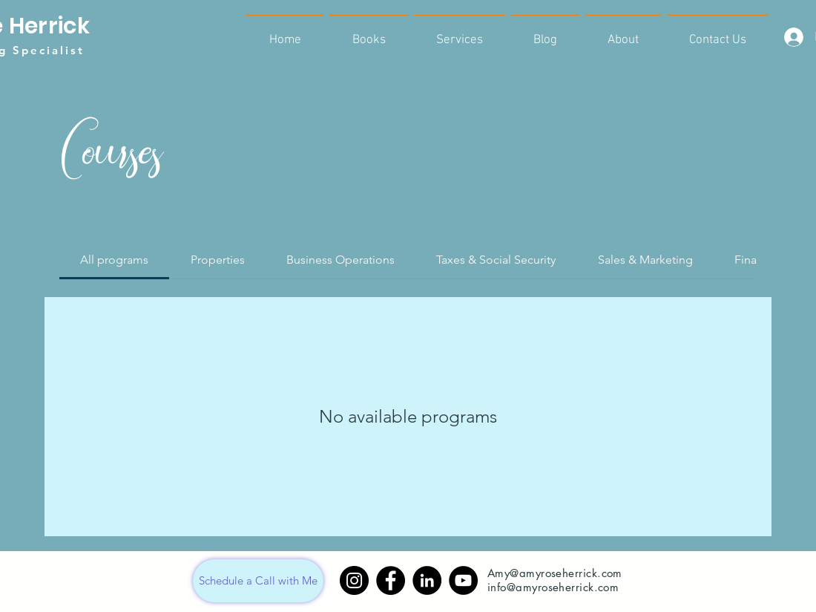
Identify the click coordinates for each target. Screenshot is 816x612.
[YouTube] (463, 580)
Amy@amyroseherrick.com (554, 573)
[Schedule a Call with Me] (258, 580)
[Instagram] (354, 580)
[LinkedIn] (426, 580)
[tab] (114, 260)
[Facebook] (390, 580)
